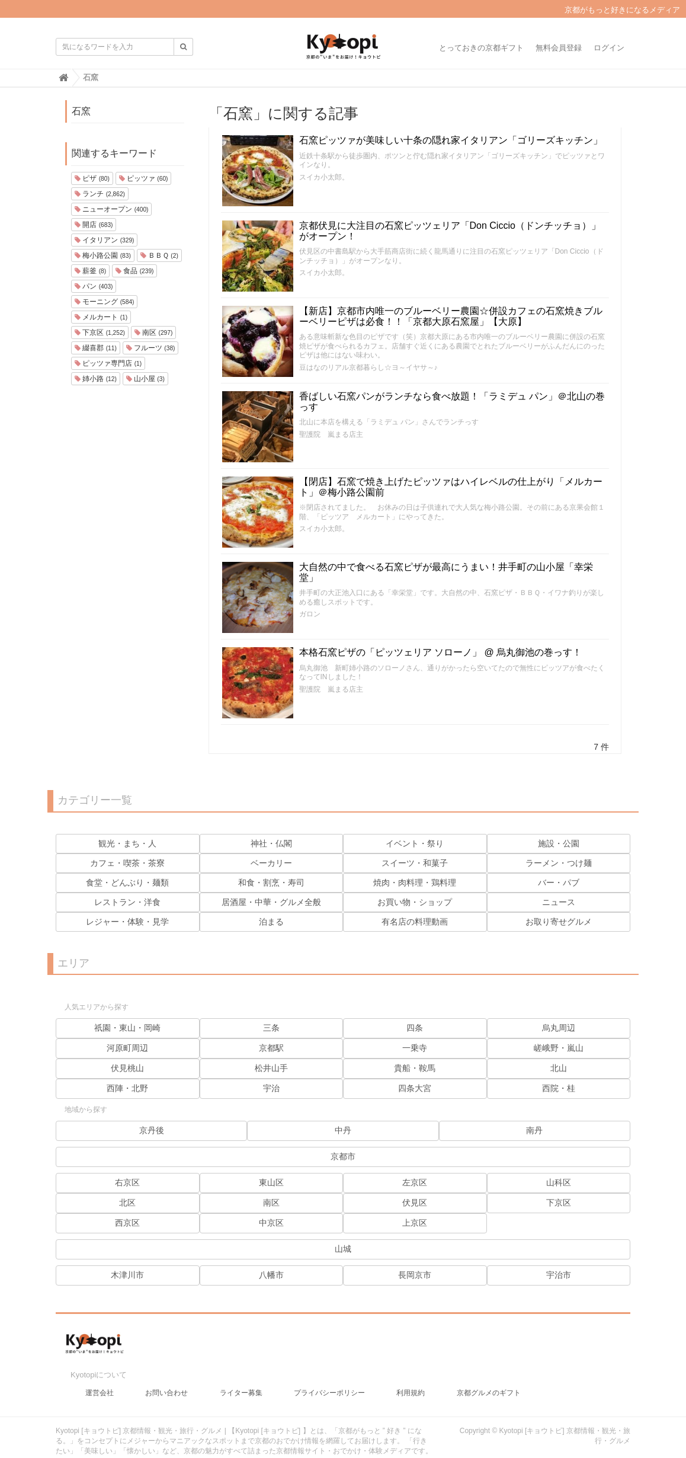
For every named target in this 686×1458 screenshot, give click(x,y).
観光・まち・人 (127, 843)
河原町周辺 (127, 1048)
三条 (271, 1027)
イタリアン (104, 240)
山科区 (558, 1182)
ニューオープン (111, 209)
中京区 (271, 1222)
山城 (343, 1249)
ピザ (92, 178)
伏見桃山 (127, 1068)
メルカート (101, 317)
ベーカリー (271, 863)
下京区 (100, 332)
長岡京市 (414, 1275)
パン (94, 286)
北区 (127, 1202)
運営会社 (99, 1383)
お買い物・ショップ (414, 902)
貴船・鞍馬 (414, 1068)
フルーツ (150, 348)
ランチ (100, 194)
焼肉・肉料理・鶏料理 (414, 882)
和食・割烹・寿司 (271, 882)
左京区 (414, 1182)
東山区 (271, 1182)
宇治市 (558, 1275)
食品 (134, 271)
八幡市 (271, 1275)
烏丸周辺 (558, 1027)
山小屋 (145, 379)
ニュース (558, 902)
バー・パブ (558, 882)
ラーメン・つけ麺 (558, 863)
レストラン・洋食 (127, 902)
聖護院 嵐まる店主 (331, 434)
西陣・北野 (127, 1088)
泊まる (271, 921)
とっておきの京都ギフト (481, 47)
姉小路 (96, 379)
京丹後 (151, 1130)
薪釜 (90, 271)
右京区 (127, 1182)
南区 (153, 332)
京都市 (343, 1156)
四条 (414, 1027)
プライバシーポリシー (329, 1383)
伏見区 (414, 1202)
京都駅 (271, 1048)
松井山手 (271, 1068)
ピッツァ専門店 (108, 363)
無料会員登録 (559, 47)
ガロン (309, 614)
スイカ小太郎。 (324, 177)
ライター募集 (241, 1383)
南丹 (534, 1130)
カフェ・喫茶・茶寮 (127, 863)
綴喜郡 (96, 348)
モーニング (104, 302)
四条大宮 (414, 1088)
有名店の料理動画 (415, 921)
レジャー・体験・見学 (127, 921)
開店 (94, 224)
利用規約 (410, 1383)
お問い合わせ (166, 1383)
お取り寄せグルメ (558, 921)
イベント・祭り (415, 843)
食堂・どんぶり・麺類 (127, 882)
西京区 (127, 1222)
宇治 (271, 1088)
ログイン (609, 47)
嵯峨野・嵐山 (559, 1048)
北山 (558, 1068)
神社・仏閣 (271, 843)
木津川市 (127, 1275)
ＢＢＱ (159, 255)
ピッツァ (143, 178)
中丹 (343, 1130)
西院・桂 (558, 1088)
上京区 (414, 1222)
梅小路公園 (103, 255)
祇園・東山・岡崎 (127, 1027)
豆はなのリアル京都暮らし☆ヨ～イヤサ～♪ (368, 367)
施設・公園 (558, 843)
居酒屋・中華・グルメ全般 (271, 902)
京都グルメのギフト (489, 1383)
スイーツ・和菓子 (415, 863)
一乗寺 (414, 1048)
